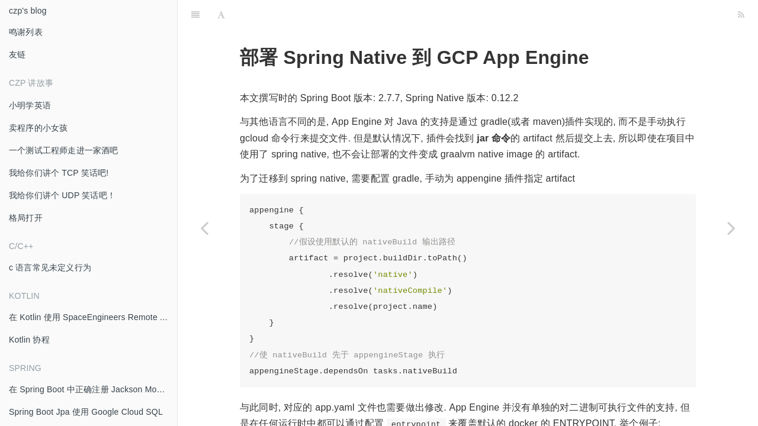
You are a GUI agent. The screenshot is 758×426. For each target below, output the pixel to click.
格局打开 (26, 217)
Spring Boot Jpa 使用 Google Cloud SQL (86, 412)
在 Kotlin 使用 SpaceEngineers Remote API (91, 317)
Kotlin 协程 (29, 339)
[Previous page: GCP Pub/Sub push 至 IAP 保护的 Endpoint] (204, 228)
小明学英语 (30, 105)
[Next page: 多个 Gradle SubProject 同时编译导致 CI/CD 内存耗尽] (731, 228)
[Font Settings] (221, 15)
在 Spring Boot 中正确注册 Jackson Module (91, 389)
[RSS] (741, 15)
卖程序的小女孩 (38, 128)
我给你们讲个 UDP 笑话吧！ (62, 195)
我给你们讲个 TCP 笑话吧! (58, 173)
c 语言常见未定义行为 (50, 267)
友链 (17, 54)
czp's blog (28, 10)
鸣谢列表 (26, 32)
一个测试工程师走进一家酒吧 (63, 150)
